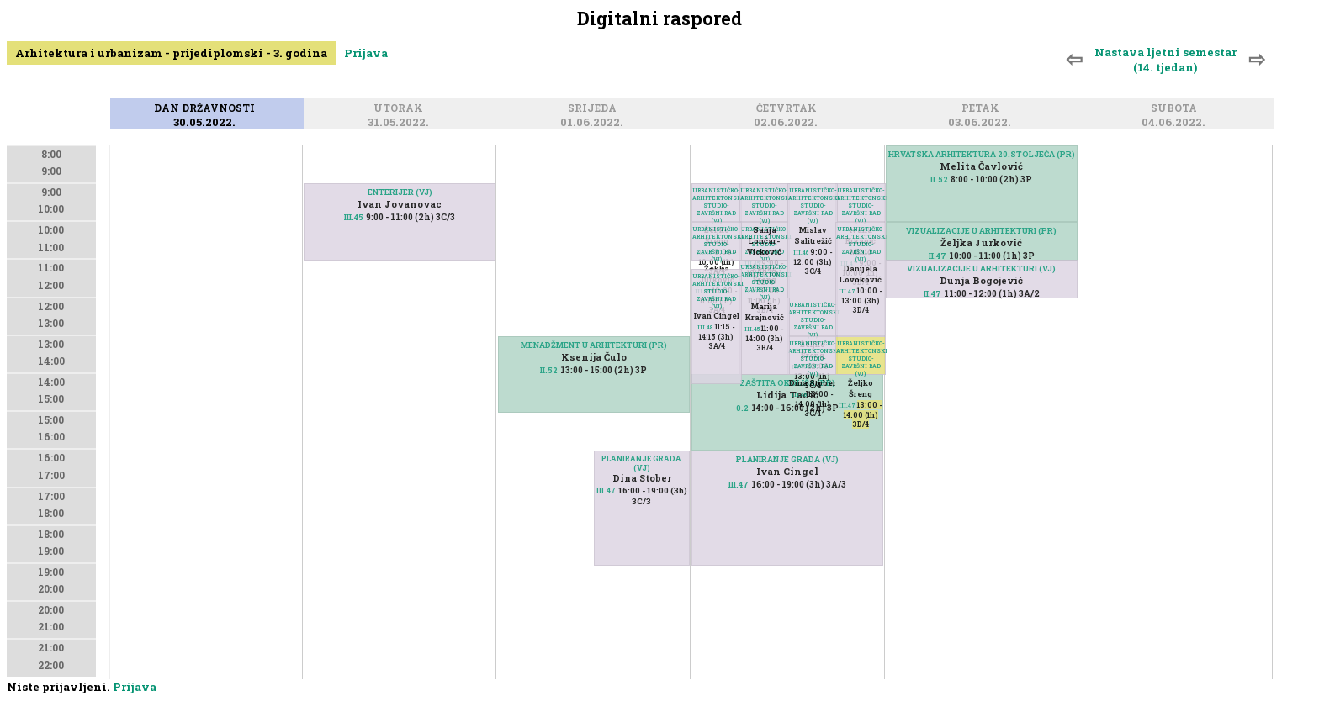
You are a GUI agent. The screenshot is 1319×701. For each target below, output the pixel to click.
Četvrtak (789, 109)
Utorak (400, 109)
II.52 (549, 370)
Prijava (366, 53)
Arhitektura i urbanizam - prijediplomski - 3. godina (171, 53)
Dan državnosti (207, 109)
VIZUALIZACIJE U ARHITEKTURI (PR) (981, 230)
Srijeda (595, 109)
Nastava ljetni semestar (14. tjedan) (1165, 60)
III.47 (606, 490)
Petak (982, 109)
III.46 (799, 394)
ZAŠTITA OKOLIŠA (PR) (787, 382)
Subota (1176, 109)
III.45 (353, 217)
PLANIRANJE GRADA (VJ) (641, 463)
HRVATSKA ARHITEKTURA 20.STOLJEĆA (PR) (981, 154)
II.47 (937, 255)
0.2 (742, 408)
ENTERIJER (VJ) (400, 192)
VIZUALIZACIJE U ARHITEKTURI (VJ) (981, 268)
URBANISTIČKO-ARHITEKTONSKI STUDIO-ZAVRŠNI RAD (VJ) (860, 358)
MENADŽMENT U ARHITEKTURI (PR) (594, 345)
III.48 (705, 327)
